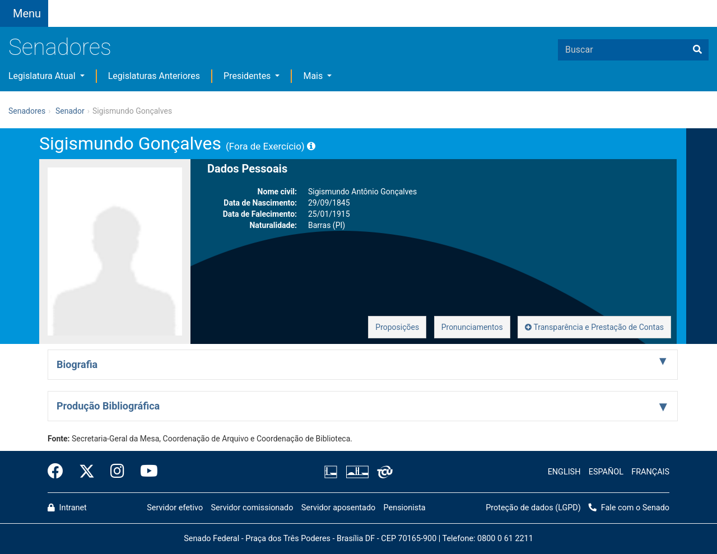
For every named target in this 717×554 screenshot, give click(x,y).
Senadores (59, 47)
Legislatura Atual (43, 76)
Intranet (67, 508)
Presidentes (248, 76)
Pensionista (405, 508)
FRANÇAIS (650, 472)
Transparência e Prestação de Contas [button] (594, 327)
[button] (148, 6)
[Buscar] (697, 50)
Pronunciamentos (472, 327)
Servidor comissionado (252, 508)
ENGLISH (564, 472)
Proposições (397, 327)
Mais (314, 76)
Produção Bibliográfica (108, 406)
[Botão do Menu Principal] (24, 13)
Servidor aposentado (338, 508)
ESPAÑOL (606, 472)
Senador (70, 110)
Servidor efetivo (175, 508)
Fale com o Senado (335, 6)
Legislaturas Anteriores (154, 76)
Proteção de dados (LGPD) (533, 508)
